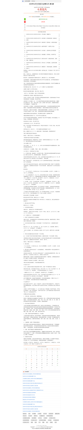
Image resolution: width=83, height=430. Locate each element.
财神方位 (35, 415)
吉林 (36, 422)
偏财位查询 (57, 413)
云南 (55, 422)
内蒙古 (51, 422)
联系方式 (41, 425)
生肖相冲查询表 (26, 420)
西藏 (43, 422)
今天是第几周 (56, 420)
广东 (39, 422)
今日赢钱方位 (42, 415)
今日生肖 (45, 413)
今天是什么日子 (34, 420)
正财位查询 (51, 413)
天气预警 (34, 413)
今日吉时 (30, 415)
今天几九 (33, 1)
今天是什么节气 (26, 422)
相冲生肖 (24, 413)
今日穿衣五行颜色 (42, 420)
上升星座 (39, 413)
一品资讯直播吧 (27, 1)
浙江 (47, 422)
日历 (29, 413)
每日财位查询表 (50, 415)
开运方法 (24, 415)
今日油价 (49, 420)
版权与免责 (45, 425)
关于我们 (37, 425)
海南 (32, 422)
